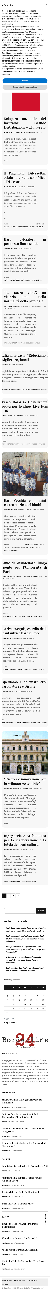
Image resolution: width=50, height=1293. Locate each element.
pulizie (30, 616)
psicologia (29, 343)
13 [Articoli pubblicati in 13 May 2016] (31, 1000)
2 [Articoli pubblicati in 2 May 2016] (7, 996)
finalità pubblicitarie (31, 42)
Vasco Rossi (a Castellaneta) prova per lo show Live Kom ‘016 (25, 406)
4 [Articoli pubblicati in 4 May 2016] (19, 996)
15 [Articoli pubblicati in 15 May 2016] (43, 1000)
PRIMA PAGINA (7, 1280)
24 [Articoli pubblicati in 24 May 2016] (13, 1008)
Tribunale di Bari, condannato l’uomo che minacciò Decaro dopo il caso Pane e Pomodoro (23, 960)
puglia (44, 390)
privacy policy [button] (7, 16)
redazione (8, 132)
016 (4, 444)
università (39, 616)
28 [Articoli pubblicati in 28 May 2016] (37, 1008)
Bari (21, 187)
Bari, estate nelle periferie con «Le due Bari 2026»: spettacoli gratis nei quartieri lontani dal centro (25, 939)
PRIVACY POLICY (19, 1280)
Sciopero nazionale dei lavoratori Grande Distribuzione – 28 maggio (25, 122)
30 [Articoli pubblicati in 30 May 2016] (7, 1012)
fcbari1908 (23, 227)
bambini (29, 545)
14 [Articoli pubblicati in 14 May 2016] (37, 1000)
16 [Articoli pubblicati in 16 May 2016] (7, 1004)
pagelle (40, 227)
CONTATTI (5, 1284)
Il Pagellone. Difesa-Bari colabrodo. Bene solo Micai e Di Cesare (25, 177)
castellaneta (13, 444)
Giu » (14, 1022)
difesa (14, 227)
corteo (25, 548)
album (6, 670)
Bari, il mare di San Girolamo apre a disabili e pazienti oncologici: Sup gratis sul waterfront (26, 929)
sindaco (15, 551)
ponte (22, 616)
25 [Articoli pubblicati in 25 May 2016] (19, 1008)
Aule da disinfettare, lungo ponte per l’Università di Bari (25, 567)
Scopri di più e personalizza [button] (25, 87)
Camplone (26, 280)
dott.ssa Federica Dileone (16, 306)
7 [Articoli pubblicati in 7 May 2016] (37, 996)
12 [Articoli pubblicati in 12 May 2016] (25, 1000)
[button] (46, 4)
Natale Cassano (8, 416)
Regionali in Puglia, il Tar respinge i (20, 1192)
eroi (3, 723)
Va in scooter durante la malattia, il (20, 1249)
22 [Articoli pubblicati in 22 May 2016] (43, 1004)
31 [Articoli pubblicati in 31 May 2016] (13, 1012)
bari (39, 224)
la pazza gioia (16, 343)
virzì (38, 343)
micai (32, 227)
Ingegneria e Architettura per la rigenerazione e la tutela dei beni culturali (25, 840)
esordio (28, 670)
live (28, 444)
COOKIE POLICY (33, 1280)
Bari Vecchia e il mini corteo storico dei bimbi (25, 502)
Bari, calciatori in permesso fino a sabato (25, 241)
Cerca (41, 910)
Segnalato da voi (21, 510)
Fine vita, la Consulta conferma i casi (21, 1238)
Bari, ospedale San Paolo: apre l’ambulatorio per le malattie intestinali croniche (25, 969)
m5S (28, 390)
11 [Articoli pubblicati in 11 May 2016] (19, 1000)
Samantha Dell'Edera (12, 577)
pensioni (36, 390)
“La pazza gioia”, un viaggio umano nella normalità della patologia (25, 296)
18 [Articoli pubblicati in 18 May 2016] (19, 1004)
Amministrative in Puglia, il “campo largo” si (25, 1166)
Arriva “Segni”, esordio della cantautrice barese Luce (25, 630)
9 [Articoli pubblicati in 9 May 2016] (7, 1000)
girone (18, 723)
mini (32, 548)
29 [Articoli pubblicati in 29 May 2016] (43, 1008)
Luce (35, 670)
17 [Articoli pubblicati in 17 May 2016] (13, 1004)
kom (23, 444)
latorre (26, 723)
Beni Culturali (15, 881)
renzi (44, 723)
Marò (34, 723)
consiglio (5, 390)
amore (13, 670)
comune (16, 548)
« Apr (6, 1022)
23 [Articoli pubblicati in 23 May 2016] (7, 1008)
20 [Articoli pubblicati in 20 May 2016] (31, 1004)
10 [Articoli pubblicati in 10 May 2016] (13, 1000)
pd (39, 723)
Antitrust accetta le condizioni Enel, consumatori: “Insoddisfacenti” (20, 1115)
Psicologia (36, 306)
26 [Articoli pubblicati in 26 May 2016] (25, 1008)
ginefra (10, 723)
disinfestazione (10, 616)
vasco (42, 444)
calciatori (15, 280)
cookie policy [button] (7, 24)
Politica (4, 365)
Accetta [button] (25, 81)
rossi (35, 444)
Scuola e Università (33, 577)
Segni (42, 670)
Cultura (20, 416)
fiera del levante (29, 881)
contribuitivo (18, 390)
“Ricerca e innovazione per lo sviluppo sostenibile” (25, 781)
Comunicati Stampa (22, 132)
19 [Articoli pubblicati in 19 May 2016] (25, 1004)
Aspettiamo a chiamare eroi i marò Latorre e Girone (25, 684)
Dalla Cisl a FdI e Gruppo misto (18, 1203)
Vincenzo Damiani (11, 187)
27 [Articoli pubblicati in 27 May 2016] (31, 1008)
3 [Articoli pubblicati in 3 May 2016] (13, 996)
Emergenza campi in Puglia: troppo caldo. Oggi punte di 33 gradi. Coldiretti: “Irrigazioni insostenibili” (25, 949)
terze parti (6, 29)
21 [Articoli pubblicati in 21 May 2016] (37, 1004)
